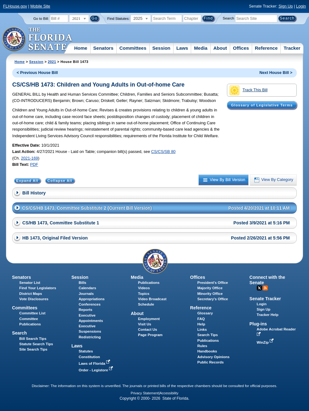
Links (202, 329)
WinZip (266, 342)
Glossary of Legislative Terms (262, 105)
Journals (86, 294)
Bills (82, 282)
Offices (241, 48)
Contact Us (147, 329)
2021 (52, 62)
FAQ (201, 319)
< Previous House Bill (37, 72)
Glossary (205, 313)
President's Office (212, 282)
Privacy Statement (145, 393)
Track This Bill (248, 90)
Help (201, 324)
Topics (143, 294)
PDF (34, 164)
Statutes (86, 351)
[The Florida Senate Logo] (37, 39)
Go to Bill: (41, 18)
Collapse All (59, 181)
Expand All (27, 181)
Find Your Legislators (37, 288)
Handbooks (207, 351)
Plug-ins (258, 323)
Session (161, 48)
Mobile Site (40, 6)
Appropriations (92, 299)
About (220, 48)
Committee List (32, 313)
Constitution (89, 357)
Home (80, 48)
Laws (182, 48)
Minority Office (210, 294)
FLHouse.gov (15, 6)
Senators (103, 48)
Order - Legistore (96, 370)
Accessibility (169, 393)
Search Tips (207, 335)
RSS (265, 287)
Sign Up (286, 6)
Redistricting (90, 337)
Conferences (90, 304)
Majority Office (210, 288)
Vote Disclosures (33, 299)
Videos (144, 288)
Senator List (29, 282)
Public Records (210, 362)
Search (228, 18)
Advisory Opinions (213, 357)
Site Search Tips (33, 349)
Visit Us (144, 324)
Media (200, 48)
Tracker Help (268, 315)
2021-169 (29, 158)
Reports (85, 310)
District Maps (30, 294)
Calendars (87, 288)
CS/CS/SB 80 (163, 151)
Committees (132, 48)
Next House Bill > (275, 72)
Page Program (150, 335)
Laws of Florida (95, 363)
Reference (266, 48)
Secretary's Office (212, 299)
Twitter (259, 287)
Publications (148, 282)
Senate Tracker (265, 298)
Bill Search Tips (32, 339)
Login (301, 6)
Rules (202, 346)
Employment (149, 319)
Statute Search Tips (36, 344)
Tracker (292, 48)
